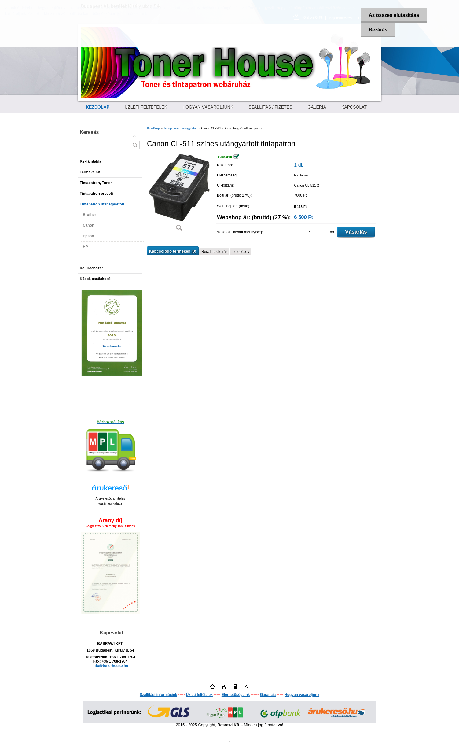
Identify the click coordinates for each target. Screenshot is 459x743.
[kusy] (317, 232)
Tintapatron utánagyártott (180, 128)
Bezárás (378, 29)
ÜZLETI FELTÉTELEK (146, 107)
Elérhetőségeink (236, 695)
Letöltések (240, 252)
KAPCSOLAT (354, 107)
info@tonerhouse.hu (110, 666)
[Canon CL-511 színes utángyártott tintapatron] (179, 194)
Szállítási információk (158, 695)
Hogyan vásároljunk (302, 695)
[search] (135, 145)
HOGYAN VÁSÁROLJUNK (207, 107)
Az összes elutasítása (394, 15)
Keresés (89, 132)
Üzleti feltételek (199, 695)
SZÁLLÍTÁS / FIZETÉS (270, 107)
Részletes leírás (214, 252)
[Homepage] (97, 107)
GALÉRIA (316, 107)
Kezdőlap (153, 128)
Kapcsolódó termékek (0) (172, 251)
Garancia (268, 695)
